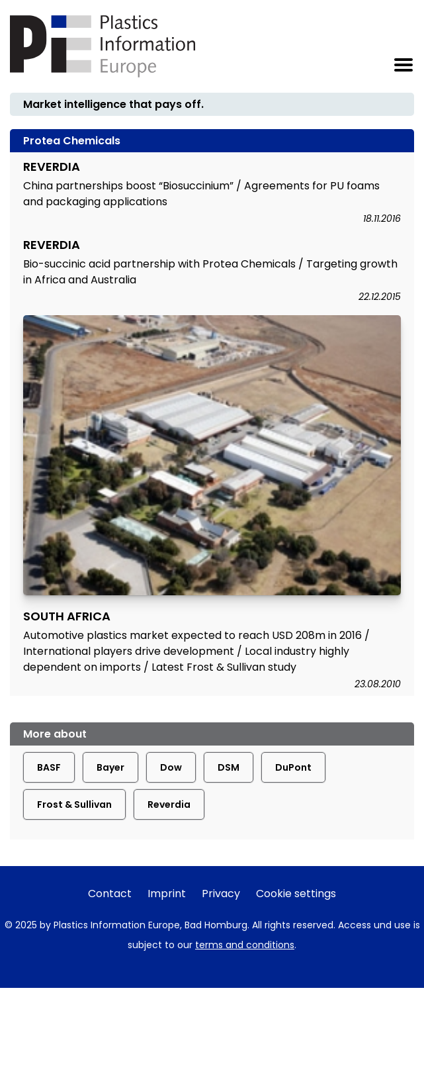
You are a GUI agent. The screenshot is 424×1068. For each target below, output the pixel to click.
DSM (228, 767)
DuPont (293, 767)
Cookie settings (296, 893)
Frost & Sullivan (74, 804)
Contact (110, 893)
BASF (49, 767)
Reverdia (169, 804)
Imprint (167, 893)
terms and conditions (244, 944)
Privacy (221, 893)
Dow (171, 767)
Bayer (110, 767)
